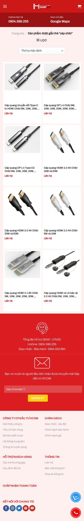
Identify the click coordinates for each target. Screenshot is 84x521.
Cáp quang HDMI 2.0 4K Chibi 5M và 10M (60, 232)
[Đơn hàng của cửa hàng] (42, 50)
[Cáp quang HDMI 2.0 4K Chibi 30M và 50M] (22, 202)
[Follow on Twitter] (19, 508)
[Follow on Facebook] (6, 508)
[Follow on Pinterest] (26, 508)
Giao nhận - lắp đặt (55, 424)
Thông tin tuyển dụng (15, 447)
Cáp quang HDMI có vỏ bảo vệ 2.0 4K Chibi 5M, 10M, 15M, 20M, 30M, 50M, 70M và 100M (61, 295)
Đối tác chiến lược (13, 435)
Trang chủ (17, 33)
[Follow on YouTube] (32, 508)
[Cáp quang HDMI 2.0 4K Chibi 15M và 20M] (61, 139)
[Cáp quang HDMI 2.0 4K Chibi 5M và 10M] (61, 202)
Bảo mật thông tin (55, 468)
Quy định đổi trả (12, 468)
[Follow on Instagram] (13, 508)
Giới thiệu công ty (12, 424)
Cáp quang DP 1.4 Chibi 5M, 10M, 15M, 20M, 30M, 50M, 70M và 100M (59, 107)
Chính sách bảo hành (57, 429)
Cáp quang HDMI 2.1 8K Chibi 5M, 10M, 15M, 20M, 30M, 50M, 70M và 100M (21, 295)
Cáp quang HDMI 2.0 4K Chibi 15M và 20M (60, 169)
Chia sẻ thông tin (54, 474)
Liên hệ (49, 462)
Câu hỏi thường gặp (14, 462)
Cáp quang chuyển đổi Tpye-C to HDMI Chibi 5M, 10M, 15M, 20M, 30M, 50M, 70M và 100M (22, 107)
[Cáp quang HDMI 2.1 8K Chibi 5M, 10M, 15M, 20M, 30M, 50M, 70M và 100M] (22, 264)
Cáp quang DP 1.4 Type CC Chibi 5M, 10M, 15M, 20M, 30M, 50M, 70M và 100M (20, 169)
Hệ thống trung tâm (14, 441)
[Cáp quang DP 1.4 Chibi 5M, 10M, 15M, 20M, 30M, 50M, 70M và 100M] (61, 76)
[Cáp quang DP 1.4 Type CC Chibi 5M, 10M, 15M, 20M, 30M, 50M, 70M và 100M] (22, 139)
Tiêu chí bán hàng (13, 429)
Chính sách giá (53, 435)
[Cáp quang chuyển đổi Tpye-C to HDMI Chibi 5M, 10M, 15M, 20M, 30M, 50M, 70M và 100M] (22, 76)
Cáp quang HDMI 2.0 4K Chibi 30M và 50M (21, 232)
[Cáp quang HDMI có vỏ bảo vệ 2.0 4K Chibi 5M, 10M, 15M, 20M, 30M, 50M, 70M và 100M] (61, 264)
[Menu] (5, 6)
